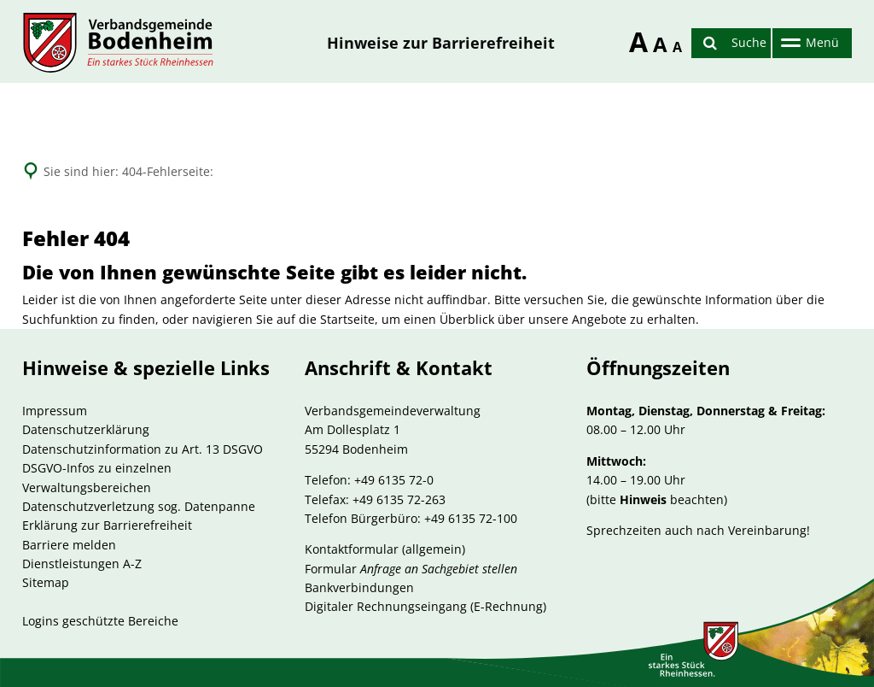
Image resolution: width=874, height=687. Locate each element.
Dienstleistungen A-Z (82, 563)
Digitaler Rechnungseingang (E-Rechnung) (425, 606)
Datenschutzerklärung (85, 429)
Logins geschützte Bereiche (100, 621)
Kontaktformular (352, 549)
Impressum (54, 410)
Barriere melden (69, 545)
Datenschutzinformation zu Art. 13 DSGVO (142, 449)
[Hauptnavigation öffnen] (808, 43)
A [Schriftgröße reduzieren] (676, 47)
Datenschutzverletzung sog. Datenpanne (138, 506)
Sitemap (45, 582)
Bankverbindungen (359, 587)
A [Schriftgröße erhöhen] (633, 39)
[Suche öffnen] (731, 43)
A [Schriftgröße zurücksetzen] (657, 44)
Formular (411, 569)
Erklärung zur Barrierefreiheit (107, 525)
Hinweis (643, 499)
